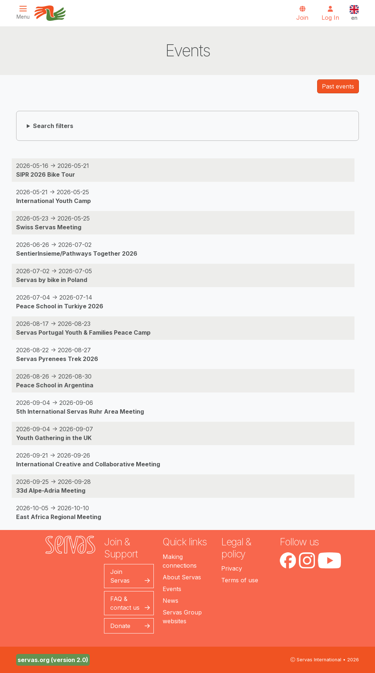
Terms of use (239, 580)
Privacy (231, 568)
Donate (120, 625)
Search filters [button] (53, 125)
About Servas (182, 577)
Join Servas (120, 576)
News (170, 600)
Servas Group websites (182, 617)
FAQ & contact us (125, 603)
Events (172, 589)
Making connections (180, 561)
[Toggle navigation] (25, 13)
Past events (338, 86)
